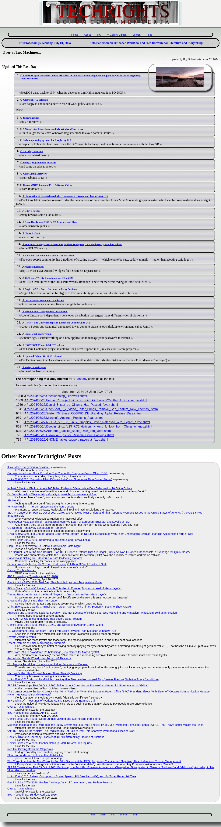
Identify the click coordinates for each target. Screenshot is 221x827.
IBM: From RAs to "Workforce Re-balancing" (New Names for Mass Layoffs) (53, 652)
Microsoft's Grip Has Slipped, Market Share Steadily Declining (44, 673)
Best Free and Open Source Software (44, 300)
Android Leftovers (34, 266)
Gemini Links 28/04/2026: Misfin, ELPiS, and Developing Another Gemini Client (55, 624)
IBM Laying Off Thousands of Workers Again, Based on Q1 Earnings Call (51, 700)
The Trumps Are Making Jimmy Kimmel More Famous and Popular (47, 664)
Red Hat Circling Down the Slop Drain (30, 749)
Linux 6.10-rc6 (32, 233)
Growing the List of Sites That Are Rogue (32, 600)
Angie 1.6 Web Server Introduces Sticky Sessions (51, 289)
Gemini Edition (118, 34)
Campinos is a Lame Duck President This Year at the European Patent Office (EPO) (57, 473)
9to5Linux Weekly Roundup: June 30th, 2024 (49, 277)
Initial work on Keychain (38, 333)
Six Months (14, 500)
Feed (149, 34)
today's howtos (31, 117)
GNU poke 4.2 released (35, 99)
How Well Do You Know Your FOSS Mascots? (49, 255)
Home (74, 34)
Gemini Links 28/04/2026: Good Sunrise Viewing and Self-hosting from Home (54, 718)
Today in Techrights (35, 367)
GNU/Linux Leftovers (35, 173)
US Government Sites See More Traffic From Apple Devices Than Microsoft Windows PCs (61, 630)
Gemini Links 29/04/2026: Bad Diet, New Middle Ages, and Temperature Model (54, 582)
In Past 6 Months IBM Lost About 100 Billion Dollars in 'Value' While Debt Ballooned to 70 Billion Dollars (69, 488)
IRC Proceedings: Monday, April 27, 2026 (32, 712)
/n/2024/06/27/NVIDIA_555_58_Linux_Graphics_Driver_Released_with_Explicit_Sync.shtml (88, 422)
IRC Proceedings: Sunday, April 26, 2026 (32, 794)
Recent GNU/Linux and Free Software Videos (47, 185)
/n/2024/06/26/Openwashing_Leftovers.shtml (57, 396)
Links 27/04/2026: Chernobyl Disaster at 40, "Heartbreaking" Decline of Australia (55, 737)
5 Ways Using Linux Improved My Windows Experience (53, 129)
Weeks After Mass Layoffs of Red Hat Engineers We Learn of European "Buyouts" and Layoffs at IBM (68, 521)
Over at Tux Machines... (21, 570)
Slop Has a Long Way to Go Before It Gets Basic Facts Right (44, 545)
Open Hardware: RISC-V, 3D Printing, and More (51, 222)
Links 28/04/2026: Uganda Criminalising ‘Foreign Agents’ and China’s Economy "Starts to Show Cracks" (69, 606)
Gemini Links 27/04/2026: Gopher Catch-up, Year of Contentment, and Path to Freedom (60, 782)
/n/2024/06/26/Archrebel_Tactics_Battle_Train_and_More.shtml (69, 430)
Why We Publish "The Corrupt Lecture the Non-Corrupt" (41, 506)
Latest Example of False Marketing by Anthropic (36, 643)
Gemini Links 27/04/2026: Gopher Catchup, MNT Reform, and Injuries (49, 743)
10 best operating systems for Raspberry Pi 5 (47, 140)
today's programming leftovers (39, 162)
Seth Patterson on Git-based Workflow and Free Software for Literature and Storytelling (146, 43)
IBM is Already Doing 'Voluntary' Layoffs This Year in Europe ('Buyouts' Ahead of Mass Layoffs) (64, 588)
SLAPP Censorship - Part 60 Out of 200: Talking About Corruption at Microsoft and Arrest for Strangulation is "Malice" (78, 685)
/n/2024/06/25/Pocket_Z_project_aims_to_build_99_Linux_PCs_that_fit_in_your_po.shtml (87, 400)
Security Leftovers (33, 151)
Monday (81, 379)
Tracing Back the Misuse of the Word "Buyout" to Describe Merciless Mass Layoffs (57, 594)
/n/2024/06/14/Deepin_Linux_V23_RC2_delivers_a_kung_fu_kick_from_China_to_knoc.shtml (89, 426)
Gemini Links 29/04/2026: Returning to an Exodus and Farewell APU (48, 539)
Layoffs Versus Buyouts (21, 636)
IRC (98, 34)
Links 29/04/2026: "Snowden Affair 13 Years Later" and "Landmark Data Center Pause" (59, 479)
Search (136, 34)
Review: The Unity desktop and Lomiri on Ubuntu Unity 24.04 (58, 322)
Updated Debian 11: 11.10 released (43, 356)
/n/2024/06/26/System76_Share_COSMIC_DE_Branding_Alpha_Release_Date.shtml (84, 413)
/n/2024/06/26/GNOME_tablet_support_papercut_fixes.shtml (67, 439)
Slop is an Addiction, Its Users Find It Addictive (35, 755)
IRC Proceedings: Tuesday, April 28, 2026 (32, 576)
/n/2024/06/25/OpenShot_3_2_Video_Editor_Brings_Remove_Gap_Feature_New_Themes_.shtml (92, 409)
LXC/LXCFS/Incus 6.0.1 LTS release (44, 345)
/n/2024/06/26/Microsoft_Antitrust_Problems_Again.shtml (65, 417)
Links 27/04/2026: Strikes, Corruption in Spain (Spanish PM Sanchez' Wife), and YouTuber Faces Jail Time (71, 776)
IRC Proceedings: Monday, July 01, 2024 (45, 43)
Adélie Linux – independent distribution (46, 311)
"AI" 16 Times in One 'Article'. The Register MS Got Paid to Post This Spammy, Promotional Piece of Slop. (71, 730)
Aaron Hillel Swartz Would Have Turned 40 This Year (39, 658)
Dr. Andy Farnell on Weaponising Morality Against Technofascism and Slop (52, 494)
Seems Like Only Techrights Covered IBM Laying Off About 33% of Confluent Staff (57, 564)
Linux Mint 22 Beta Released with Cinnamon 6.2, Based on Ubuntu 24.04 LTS (66, 196)
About (87, 34)
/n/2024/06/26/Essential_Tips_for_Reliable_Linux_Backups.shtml (70, 435)
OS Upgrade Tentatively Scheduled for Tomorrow (36, 527)
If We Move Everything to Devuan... (28, 467)
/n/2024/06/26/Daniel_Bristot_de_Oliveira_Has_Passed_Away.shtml (72, 404)
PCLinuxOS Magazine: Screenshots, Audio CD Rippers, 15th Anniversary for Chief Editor (73, 244)
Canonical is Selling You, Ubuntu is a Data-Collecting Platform (44, 558)
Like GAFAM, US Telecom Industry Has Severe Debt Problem (44, 618)
